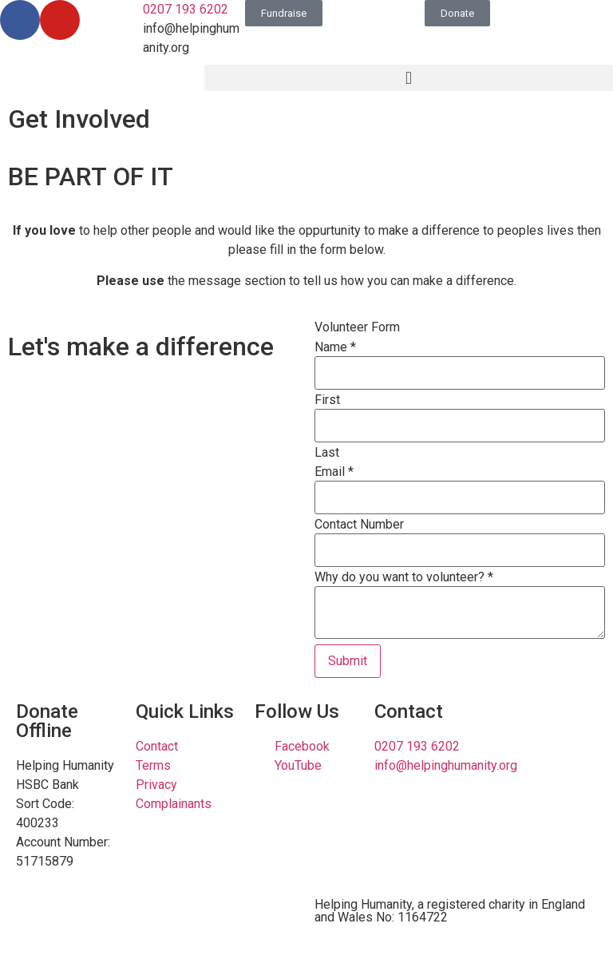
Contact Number (359, 524)
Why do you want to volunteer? (403, 577)
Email (334, 472)
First (327, 400)
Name (335, 347)
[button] (408, 78)
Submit (347, 660)
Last (326, 452)
